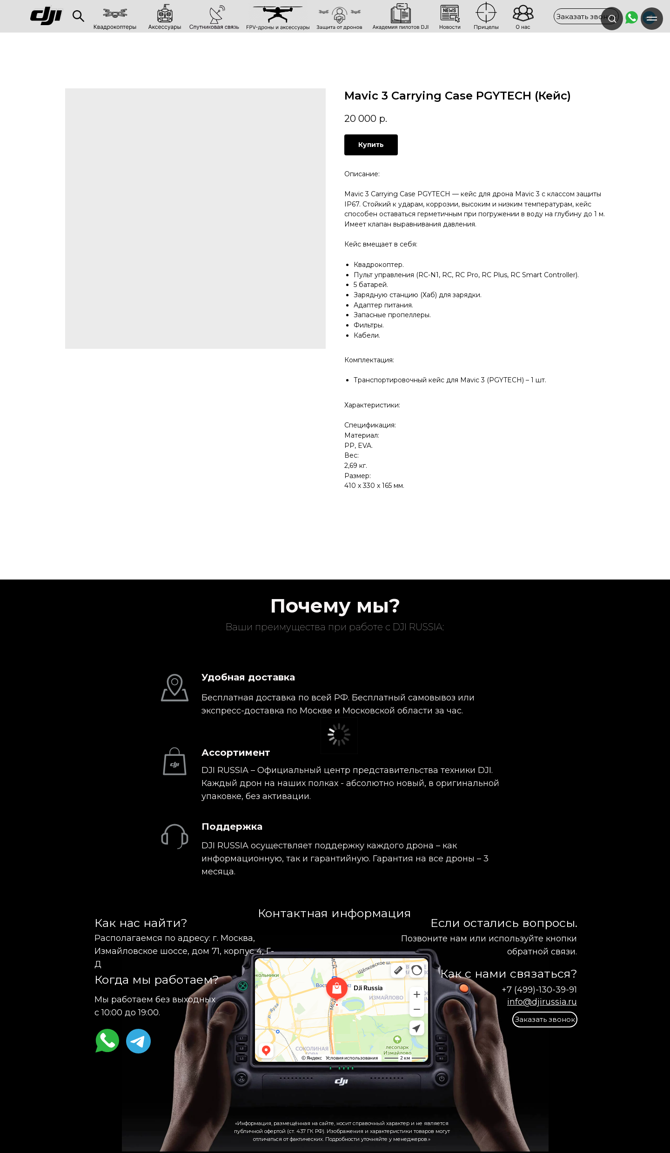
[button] (586, 16)
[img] (78, 16)
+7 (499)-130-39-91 (539, 990)
